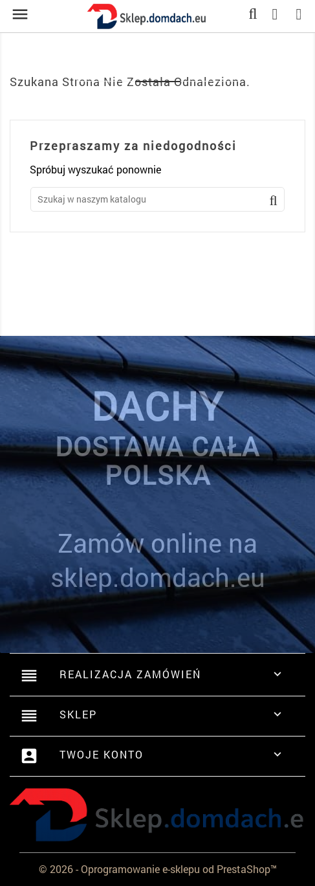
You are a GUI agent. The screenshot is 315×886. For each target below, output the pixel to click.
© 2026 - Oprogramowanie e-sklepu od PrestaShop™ (158, 869)
